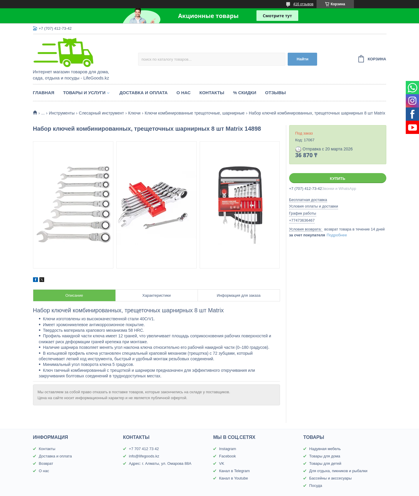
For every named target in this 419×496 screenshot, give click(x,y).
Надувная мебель (325, 449)
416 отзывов (303, 4)
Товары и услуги (84, 92)
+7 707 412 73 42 (144, 449)
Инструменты (61, 113)
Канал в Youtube (233, 478)
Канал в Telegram (234, 471)
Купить (337, 178)
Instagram (227, 449)
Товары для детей (325, 463)
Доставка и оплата (143, 92)
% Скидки (244, 92)
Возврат (46, 463)
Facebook (227, 456)
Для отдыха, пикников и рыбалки (338, 471)
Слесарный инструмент (101, 113)
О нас (183, 92)
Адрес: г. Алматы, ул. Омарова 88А (160, 463)
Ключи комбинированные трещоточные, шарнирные (194, 113)
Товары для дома (324, 456)
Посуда (315, 485)
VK (221, 463)
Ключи (134, 113)
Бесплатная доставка (308, 200)
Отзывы (275, 92)
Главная (43, 92)
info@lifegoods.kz (144, 456)
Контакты (211, 92)
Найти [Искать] (302, 59)
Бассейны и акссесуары (330, 478)
